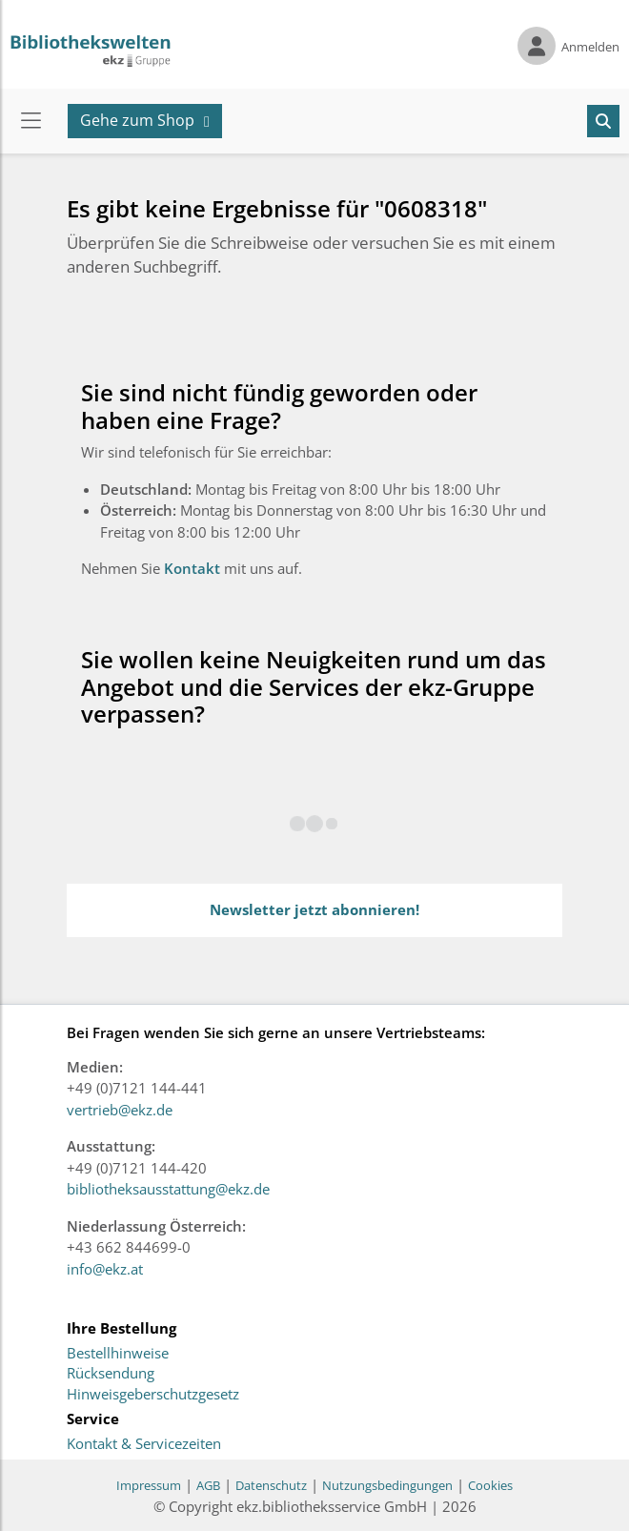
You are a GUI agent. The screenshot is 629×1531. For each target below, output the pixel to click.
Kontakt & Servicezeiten (144, 1444)
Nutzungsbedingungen (387, 1485)
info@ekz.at (105, 1268)
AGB (208, 1485)
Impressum (148, 1485)
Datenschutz (271, 1485)
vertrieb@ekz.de (119, 1109)
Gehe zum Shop (137, 120)
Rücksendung (110, 1373)
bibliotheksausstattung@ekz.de (168, 1188)
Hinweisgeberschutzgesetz (153, 1394)
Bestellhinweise (118, 1353)
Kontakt (194, 568)
